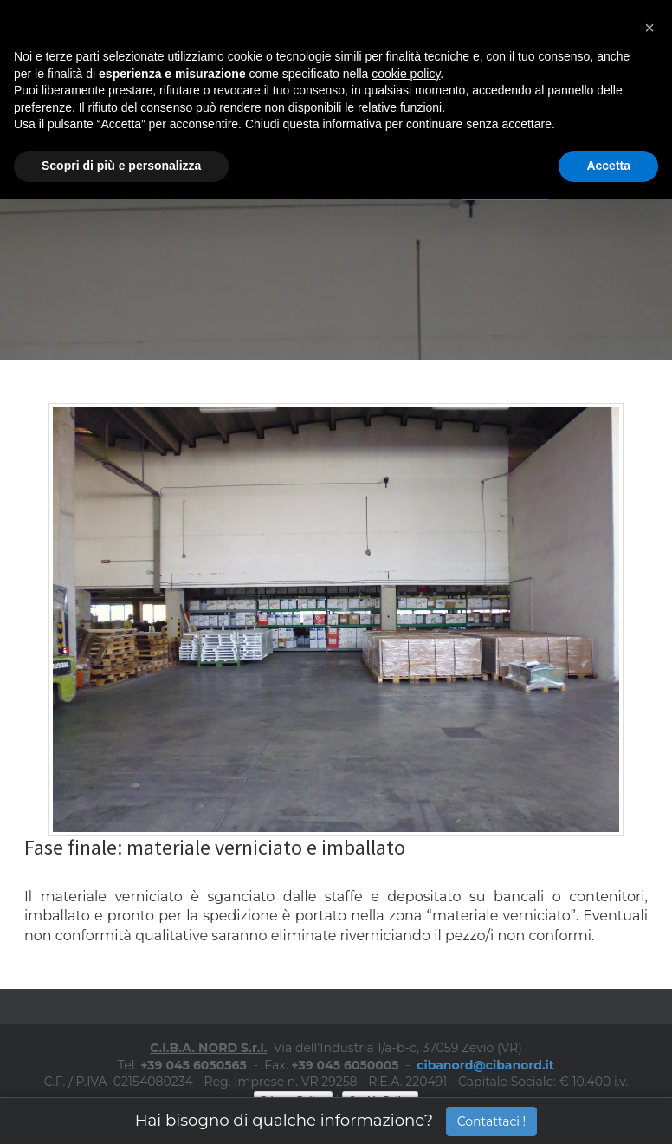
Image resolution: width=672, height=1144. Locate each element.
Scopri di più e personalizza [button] (121, 165)
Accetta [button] (608, 165)
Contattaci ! (492, 1121)
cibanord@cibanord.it (485, 1065)
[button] (649, 28)
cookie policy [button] (406, 74)
